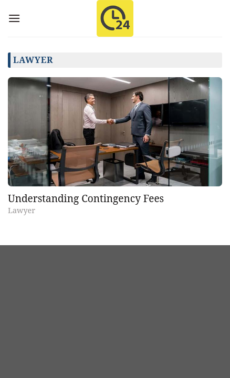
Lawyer (21, 210)
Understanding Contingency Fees (86, 198)
